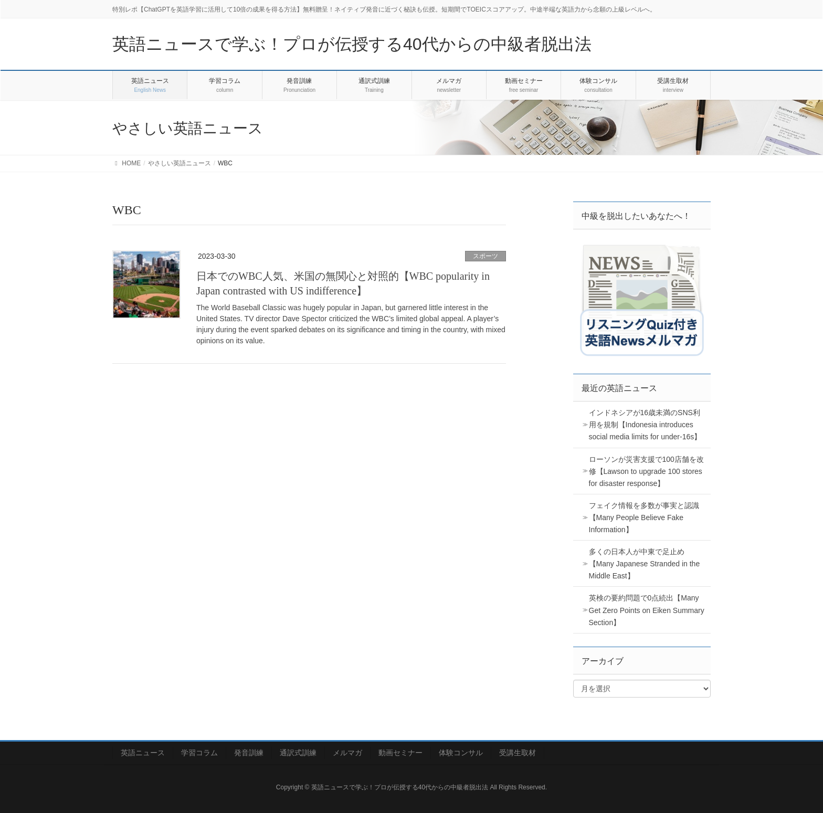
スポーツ (485, 256)
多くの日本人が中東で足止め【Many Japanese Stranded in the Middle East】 (644, 563)
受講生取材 (517, 752)
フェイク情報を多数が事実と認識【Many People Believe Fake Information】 (644, 517)
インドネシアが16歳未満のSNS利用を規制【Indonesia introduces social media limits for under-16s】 (645, 424)
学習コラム (199, 752)
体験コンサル (461, 752)
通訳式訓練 (298, 752)
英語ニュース (143, 752)
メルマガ (347, 752)
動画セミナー (400, 752)
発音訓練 (248, 752)
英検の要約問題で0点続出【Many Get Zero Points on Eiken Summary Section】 (646, 610)
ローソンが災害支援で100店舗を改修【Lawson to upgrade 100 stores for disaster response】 (646, 471)
